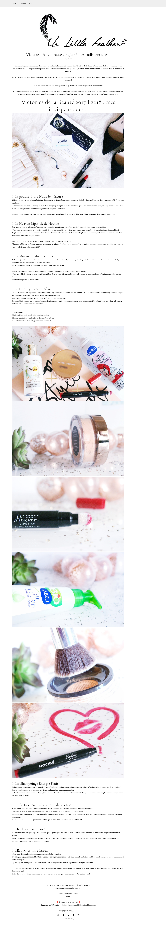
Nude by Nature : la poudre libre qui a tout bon (30, 315)
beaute (70, 919)
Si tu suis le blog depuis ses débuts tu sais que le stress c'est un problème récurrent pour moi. (49, 811)
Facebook (92, 905)
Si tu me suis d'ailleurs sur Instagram (48, 86)
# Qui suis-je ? (26, 3)
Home (14, 3)
